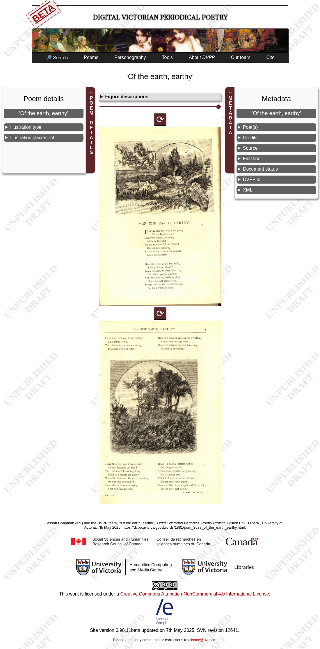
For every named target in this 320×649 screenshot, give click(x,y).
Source (250, 148)
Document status (260, 169)
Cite (270, 57)
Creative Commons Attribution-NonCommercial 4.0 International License (194, 593)
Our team (240, 57)
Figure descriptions (126, 96)
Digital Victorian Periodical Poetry (160, 17)
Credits (250, 137)
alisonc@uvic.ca (201, 640)
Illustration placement (32, 137)
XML (248, 189)
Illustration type (26, 127)
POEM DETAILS (91, 125)
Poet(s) (250, 127)
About (202, 57)
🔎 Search (57, 57)
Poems (91, 57)
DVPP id (251, 179)
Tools (167, 57)
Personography (130, 57)
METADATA (230, 115)
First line (251, 158)
